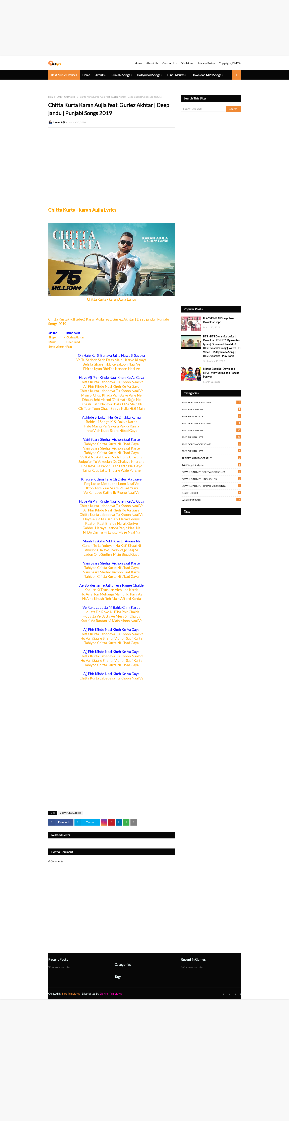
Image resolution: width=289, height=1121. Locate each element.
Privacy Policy (206, 63)
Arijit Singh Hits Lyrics (211, 465)
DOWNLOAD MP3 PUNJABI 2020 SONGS (211, 485)
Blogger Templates (111, 993)
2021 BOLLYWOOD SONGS (211, 444)
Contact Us (169, 63)
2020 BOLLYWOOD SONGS (211, 423)
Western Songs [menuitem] (61, 84)
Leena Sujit (59, 122)
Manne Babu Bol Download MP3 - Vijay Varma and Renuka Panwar (221, 372)
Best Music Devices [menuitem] (64, 75)
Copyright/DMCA (230, 63)
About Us (152, 63)
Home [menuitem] (86, 75)
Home (138, 63)
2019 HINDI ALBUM (211, 409)
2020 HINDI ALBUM (211, 430)
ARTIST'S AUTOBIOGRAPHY (211, 458)
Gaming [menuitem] (81, 84)
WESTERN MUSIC (211, 499)
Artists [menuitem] (100, 75)
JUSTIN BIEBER (211, 492)
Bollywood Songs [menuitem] (148, 75)
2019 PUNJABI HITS (67, 96)
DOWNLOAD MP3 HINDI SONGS (211, 479)
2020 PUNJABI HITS (211, 437)
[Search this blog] (203, 109)
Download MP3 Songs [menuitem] (206, 75)
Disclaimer (187, 63)
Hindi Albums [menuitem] (175, 75)
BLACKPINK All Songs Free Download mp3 (218, 320)
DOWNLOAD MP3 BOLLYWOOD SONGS (211, 471)
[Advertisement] (120, 28)
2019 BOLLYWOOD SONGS (211, 402)
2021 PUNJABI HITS (211, 451)
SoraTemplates (71, 993)
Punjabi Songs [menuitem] (120, 75)
